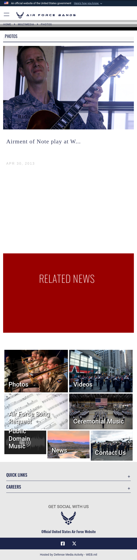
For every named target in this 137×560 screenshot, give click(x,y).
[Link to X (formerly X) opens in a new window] (74, 543)
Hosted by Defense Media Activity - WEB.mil (68, 554)
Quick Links (16, 475)
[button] (88, 3)
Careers (13, 487)
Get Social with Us (68, 506)
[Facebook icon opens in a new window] (63, 543)
